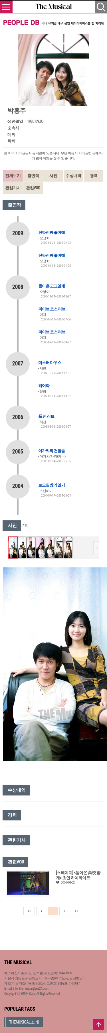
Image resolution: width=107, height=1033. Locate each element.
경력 (94, 175)
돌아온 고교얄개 (51, 286)
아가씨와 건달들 (51, 450)
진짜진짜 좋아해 (51, 232)
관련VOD (33, 188)
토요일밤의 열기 (51, 485)
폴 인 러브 (46, 416)
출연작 (33, 175)
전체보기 (13, 175)
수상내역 (73, 175)
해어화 (43, 385)
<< (29, 911)
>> (76, 911)
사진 (53, 175)
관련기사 (13, 188)
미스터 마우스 (49, 362)
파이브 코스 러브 (51, 309)
